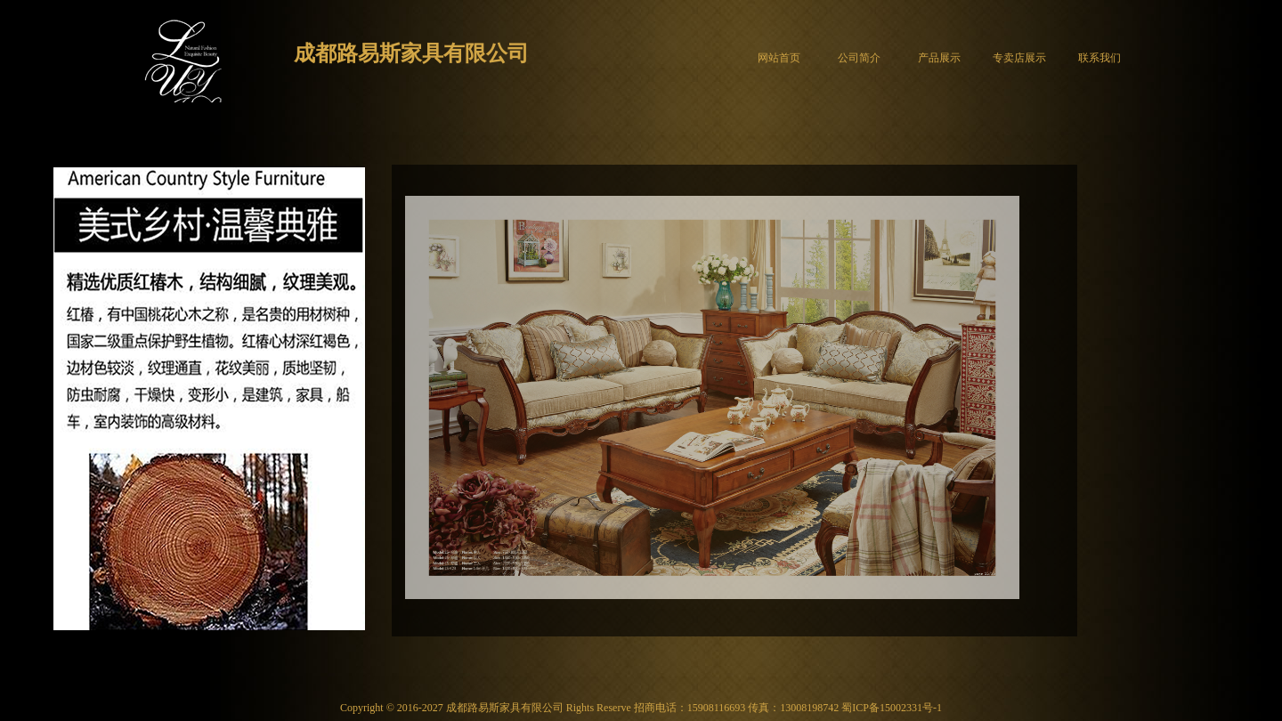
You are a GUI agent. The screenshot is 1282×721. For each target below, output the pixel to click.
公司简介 (859, 58)
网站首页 (779, 58)
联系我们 (1099, 58)
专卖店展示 (1019, 58)
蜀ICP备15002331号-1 (891, 707)
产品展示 (939, 58)
